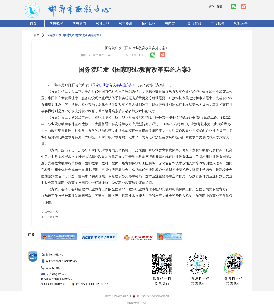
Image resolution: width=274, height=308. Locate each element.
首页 (36, 35)
